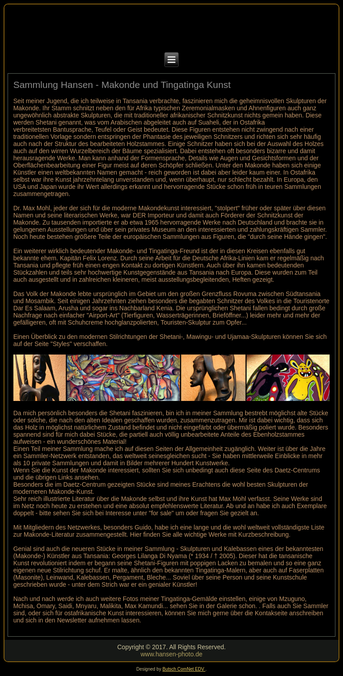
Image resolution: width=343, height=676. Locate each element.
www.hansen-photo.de (172, 654)
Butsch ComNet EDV (184, 669)
